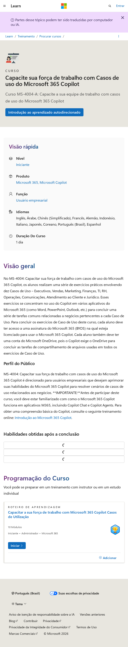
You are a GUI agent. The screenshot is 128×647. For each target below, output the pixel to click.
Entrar (120, 6)
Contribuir (31, 621)
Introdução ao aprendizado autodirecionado (44, 112)
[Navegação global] (4, 6)
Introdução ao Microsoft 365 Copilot (43, 417)
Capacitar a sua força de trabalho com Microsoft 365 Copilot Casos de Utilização (62, 514)
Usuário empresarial (31, 200)
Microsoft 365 (27, 182)
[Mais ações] (119, 36)
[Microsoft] (64, 6)
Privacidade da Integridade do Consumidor (38, 627)
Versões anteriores (92, 614)
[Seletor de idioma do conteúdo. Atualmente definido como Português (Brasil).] (26, 593)
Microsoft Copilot (53, 182)
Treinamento (27, 36)
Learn (9, 36)
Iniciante (22, 164)
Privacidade (51, 621)
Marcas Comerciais (22, 633)
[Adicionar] (107, 557)
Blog (12, 621)
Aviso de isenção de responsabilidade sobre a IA (42, 614)
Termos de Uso (86, 627)
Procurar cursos (50, 36)
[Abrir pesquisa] (109, 6)
